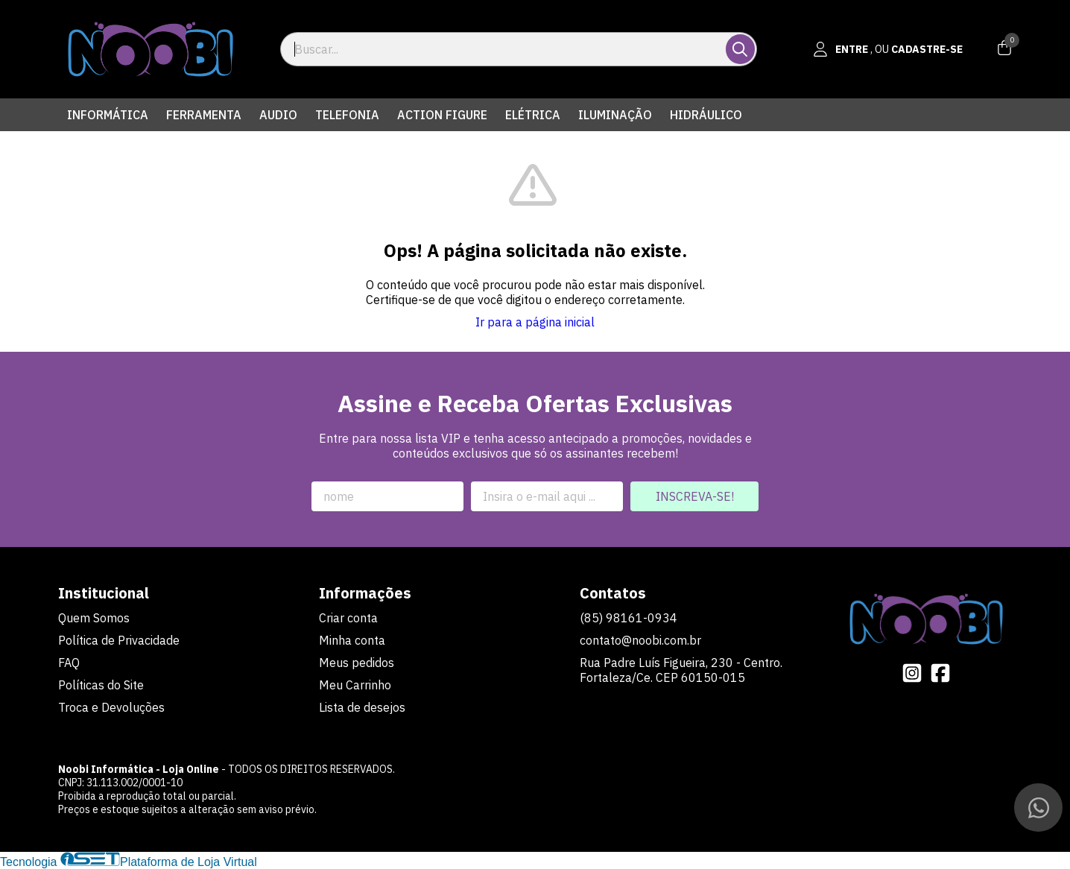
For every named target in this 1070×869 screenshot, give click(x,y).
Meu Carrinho (355, 684)
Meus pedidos (356, 662)
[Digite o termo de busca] (504, 49)
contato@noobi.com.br (640, 640)
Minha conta (352, 640)
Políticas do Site (101, 684)
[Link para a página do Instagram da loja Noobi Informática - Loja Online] (912, 673)
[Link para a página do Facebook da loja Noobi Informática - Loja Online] (940, 673)
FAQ (69, 662)
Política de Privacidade (119, 640)
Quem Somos (94, 617)
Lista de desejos (362, 707)
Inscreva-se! (695, 496)
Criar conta (348, 617)
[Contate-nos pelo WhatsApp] (1038, 807)
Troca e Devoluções (111, 707)
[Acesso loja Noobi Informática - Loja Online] (888, 49)
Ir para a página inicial (535, 322)
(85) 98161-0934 (628, 617)
